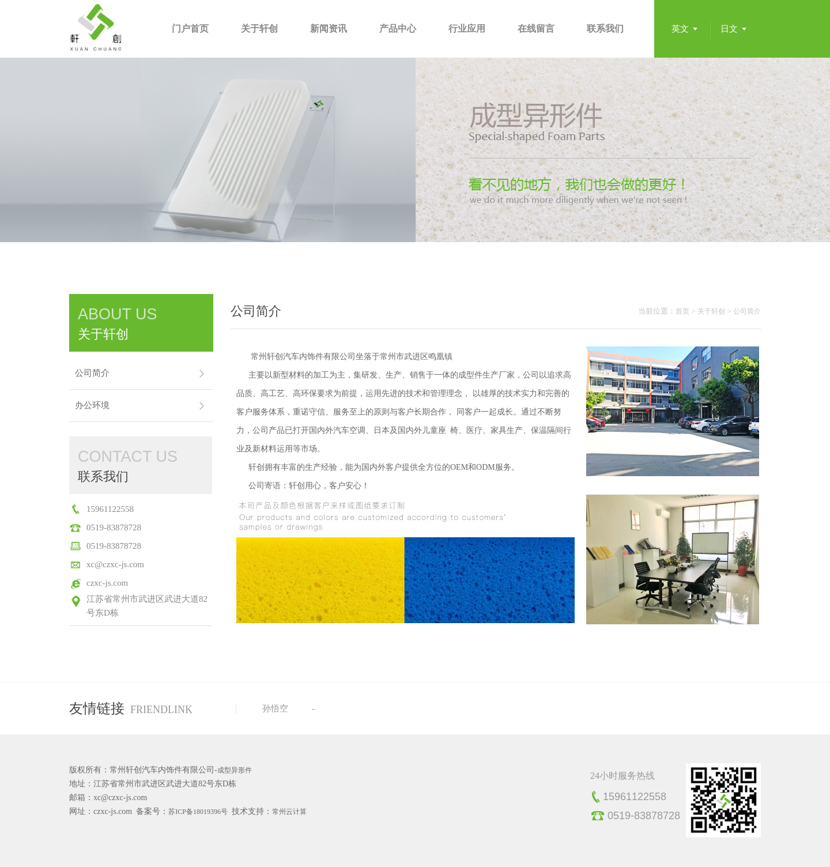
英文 (680, 28)
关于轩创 (259, 28)
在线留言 (536, 28)
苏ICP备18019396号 (198, 812)
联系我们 (605, 28)
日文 (729, 28)
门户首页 (190, 28)
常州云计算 (289, 812)
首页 (682, 311)
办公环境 (92, 405)
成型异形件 (234, 770)
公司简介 (92, 373)
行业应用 (466, 28)
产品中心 (397, 28)
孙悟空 (275, 708)
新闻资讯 (328, 28)
